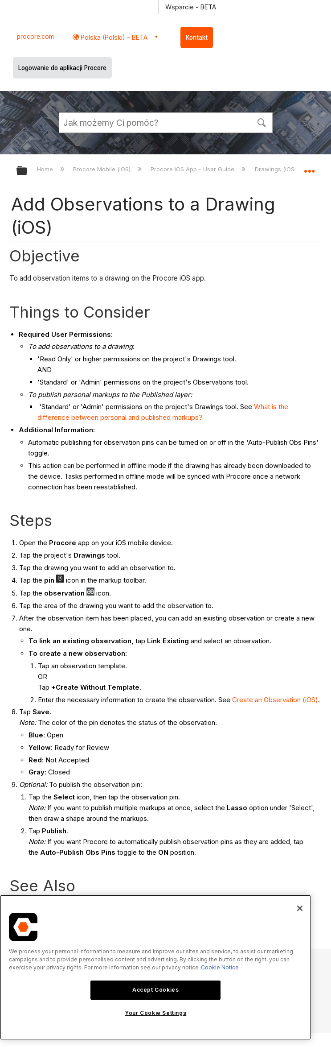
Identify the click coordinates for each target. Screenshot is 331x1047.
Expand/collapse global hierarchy (27, 171)
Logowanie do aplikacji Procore (62, 67)
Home (46, 169)
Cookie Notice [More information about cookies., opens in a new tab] (220, 967)
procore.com (35, 36)
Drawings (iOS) (276, 169)
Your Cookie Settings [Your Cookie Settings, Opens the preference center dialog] (155, 1013)
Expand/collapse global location (309, 167)
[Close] (300, 908)
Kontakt (197, 37)
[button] (262, 121)
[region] (155, 967)
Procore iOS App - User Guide (193, 169)
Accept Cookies (155, 989)
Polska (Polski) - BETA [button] (113, 37)
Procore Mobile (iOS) (102, 169)
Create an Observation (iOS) (275, 699)
